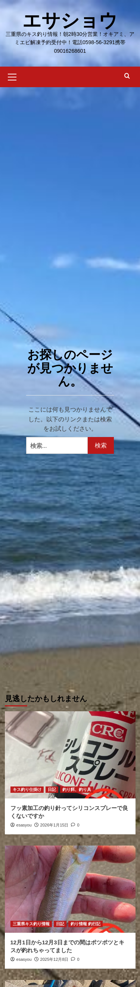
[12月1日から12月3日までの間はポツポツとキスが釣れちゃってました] (70, 889)
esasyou (24, 825)
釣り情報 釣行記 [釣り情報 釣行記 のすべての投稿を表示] (85, 924)
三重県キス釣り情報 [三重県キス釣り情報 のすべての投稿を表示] (31, 924)
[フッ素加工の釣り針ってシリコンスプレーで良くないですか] (70, 754)
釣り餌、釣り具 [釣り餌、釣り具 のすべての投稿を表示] (76, 789)
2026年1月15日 (54, 825)
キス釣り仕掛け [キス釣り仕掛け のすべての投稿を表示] (27, 789)
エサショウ (70, 20)
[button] (12, 76)
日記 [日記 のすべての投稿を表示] (52, 789)
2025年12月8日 (54, 959)
